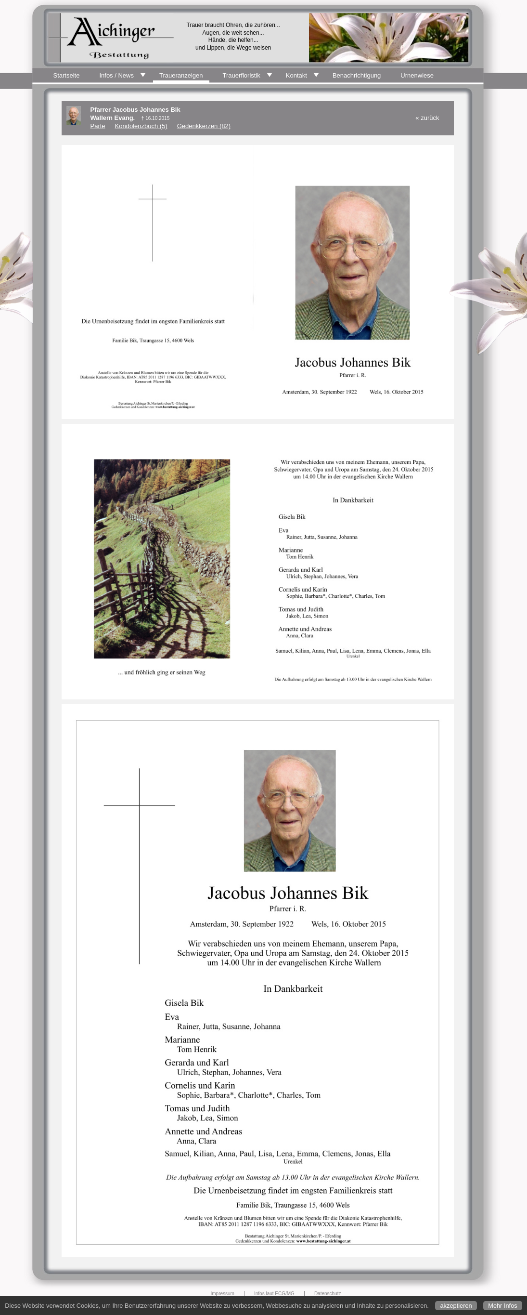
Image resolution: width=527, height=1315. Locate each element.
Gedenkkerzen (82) (204, 126)
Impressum (222, 1293)
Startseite (66, 75)
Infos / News (116, 75)
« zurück (427, 117)
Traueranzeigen (181, 75)
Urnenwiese (417, 75)
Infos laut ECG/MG (274, 1293)
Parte (97, 126)
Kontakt (296, 75)
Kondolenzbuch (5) (141, 126)
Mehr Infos (502, 1305)
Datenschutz (327, 1293)
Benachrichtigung (357, 75)
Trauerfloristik (241, 75)
